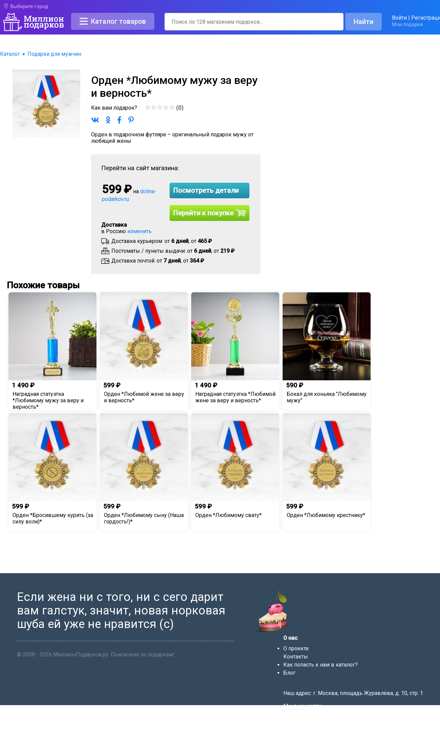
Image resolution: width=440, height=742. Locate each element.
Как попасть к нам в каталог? (320, 664)
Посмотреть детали (206, 190)
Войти (399, 18)
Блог (289, 673)
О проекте (296, 648)
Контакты (295, 656)
